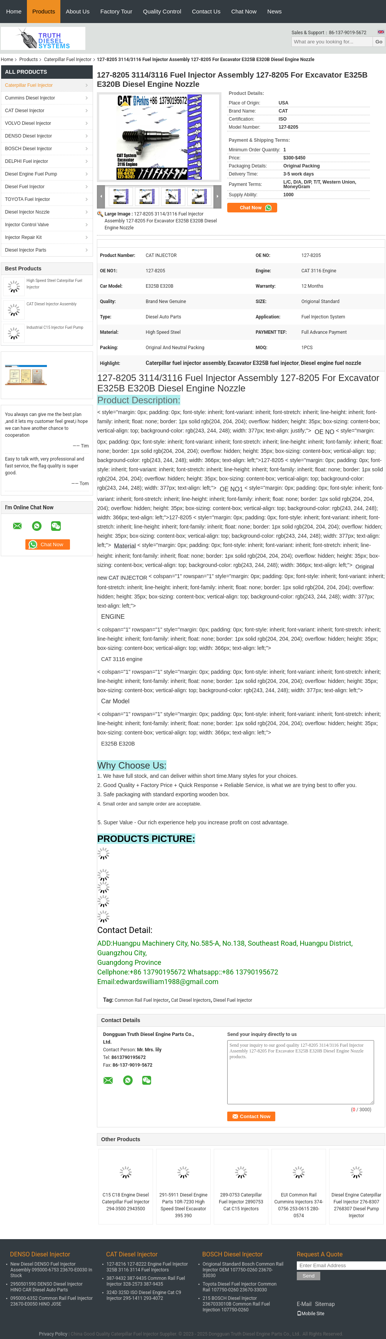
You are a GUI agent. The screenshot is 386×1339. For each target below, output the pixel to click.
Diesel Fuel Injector (25, 186)
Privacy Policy (53, 1334)
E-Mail (304, 1304)
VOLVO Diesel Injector (28, 123)
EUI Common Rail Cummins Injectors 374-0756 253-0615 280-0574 (298, 1205)
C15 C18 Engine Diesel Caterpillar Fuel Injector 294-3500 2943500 (125, 1201)
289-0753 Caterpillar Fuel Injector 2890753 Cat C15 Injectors (241, 1201)
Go (379, 42)
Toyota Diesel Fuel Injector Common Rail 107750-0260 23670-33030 (239, 1287)
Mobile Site (310, 1313)
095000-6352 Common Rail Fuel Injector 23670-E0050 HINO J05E (51, 1301)
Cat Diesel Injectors (191, 1000)
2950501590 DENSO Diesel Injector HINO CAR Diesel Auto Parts (46, 1287)
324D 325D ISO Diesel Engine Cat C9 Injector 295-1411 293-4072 (143, 1295)
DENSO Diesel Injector (28, 136)
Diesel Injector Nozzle (27, 212)
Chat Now (243, 11)
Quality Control (162, 11)
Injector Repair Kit (23, 237)
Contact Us (206, 11)
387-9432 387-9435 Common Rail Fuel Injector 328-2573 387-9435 (145, 1281)
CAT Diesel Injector (24, 110)
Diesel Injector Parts (25, 250)
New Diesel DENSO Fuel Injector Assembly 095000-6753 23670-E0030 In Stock (51, 1269)
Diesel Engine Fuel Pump (31, 174)
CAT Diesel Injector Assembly (52, 304)
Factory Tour (116, 11)
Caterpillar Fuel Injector (67, 59)
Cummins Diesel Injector (30, 98)
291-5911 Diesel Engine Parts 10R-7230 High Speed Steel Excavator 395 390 (183, 1205)
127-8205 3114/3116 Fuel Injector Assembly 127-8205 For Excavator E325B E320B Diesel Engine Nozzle (161, 220)
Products (43, 11)
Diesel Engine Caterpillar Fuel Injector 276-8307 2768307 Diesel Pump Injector (356, 1205)
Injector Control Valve (27, 224)
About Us (78, 11)
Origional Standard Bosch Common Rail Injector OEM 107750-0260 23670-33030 (243, 1269)
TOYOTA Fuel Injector (27, 199)
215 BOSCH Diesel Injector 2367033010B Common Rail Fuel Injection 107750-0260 (236, 1304)
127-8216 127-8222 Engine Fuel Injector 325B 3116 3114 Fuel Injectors (147, 1267)
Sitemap (324, 1304)
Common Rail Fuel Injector (141, 1000)
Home (14, 11)
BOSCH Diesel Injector (28, 148)
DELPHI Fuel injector (26, 161)
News (274, 11)
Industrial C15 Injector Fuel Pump (55, 327)
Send (308, 1276)
